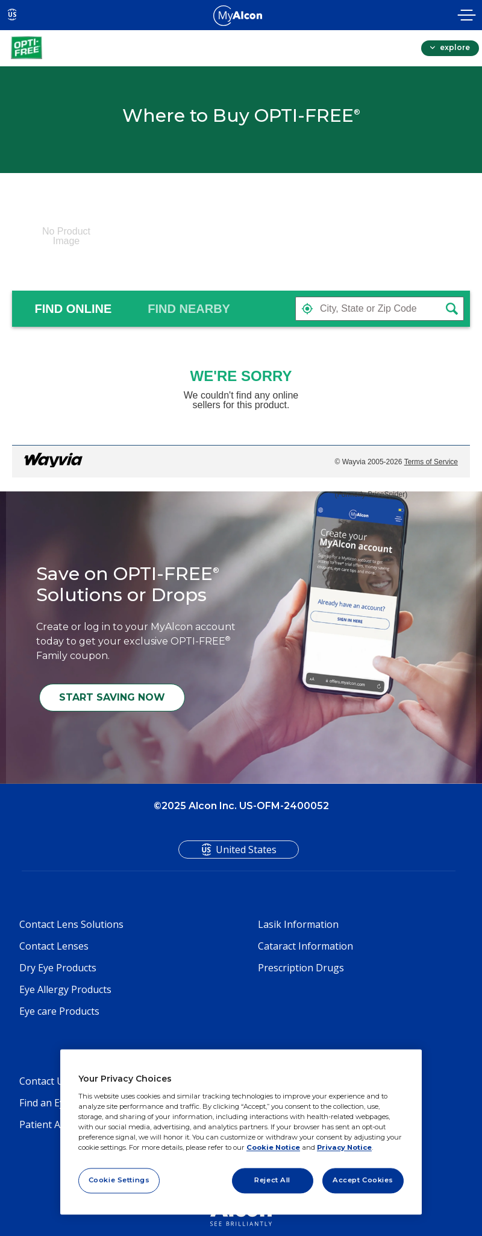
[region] (241, 1132)
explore (454, 47)
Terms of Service (431, 462)
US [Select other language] (12, 14)
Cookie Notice (273, 1147)
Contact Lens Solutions (71, 924)
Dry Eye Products (57, 968)
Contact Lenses (54, 946)
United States (246, 849)
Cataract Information (305, 946)
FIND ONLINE (74, 308)
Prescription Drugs (301, 968)
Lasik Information (298, 924)
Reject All (272, 1180)
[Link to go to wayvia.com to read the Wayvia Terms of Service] (54, 462)
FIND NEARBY (190, 308)
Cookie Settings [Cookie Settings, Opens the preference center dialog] (119, 1180)
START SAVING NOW (112, 697)
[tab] (74, 309)
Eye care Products (59, 1011)
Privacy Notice (344, 1147)
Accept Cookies (363, 1180)
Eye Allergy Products (65, 989)
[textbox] (379, 309)
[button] (307, 308)
